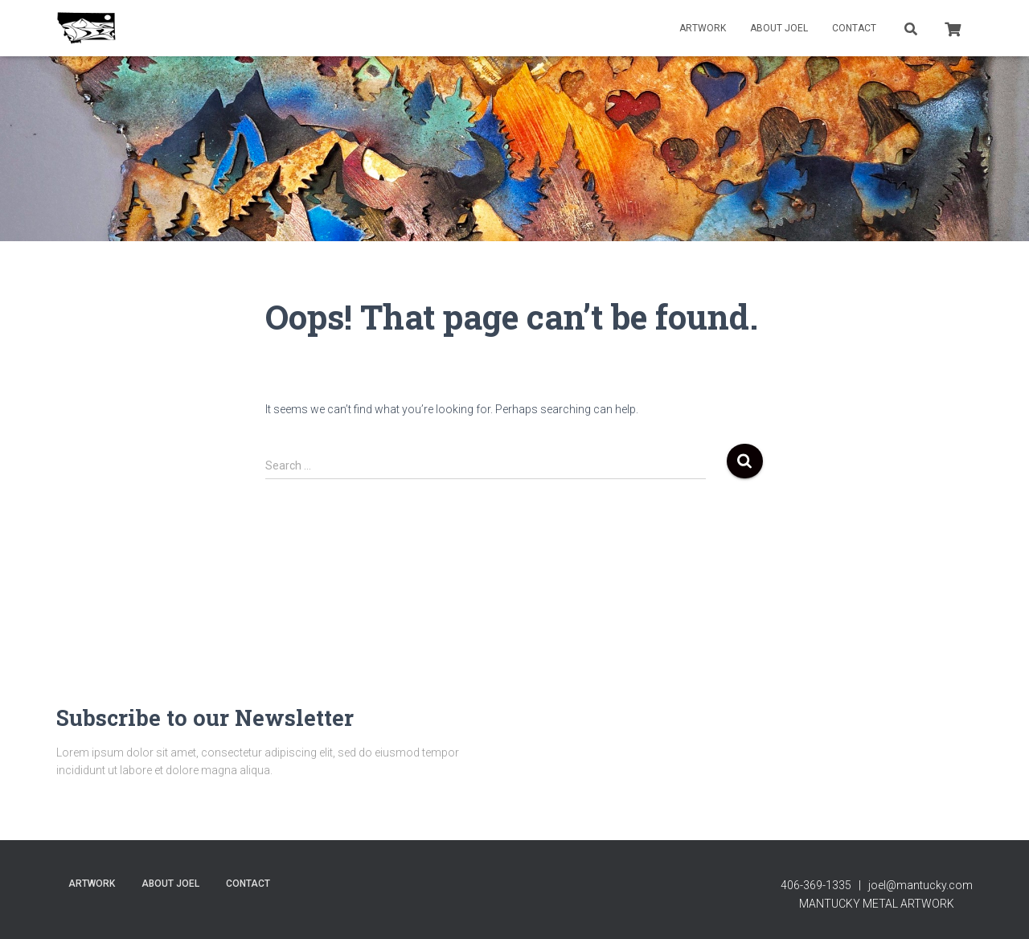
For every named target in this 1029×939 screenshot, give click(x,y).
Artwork (702, 28)
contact (854, 28)
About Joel (779, 28)
